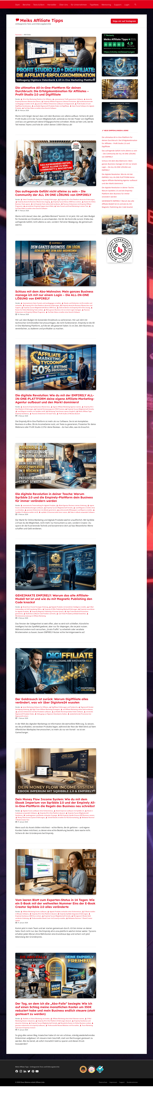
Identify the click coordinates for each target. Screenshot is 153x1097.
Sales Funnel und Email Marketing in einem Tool (72, 206)
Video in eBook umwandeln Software (82, 512)
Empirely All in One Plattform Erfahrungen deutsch (54, 1021)
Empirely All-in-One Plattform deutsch (52, 813)
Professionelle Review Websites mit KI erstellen (63, 1025)
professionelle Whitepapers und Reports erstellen (75, 510)
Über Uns (63, 4)
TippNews (94, 4)
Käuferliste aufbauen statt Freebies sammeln (41, 614)
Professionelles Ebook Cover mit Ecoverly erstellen (48, 918)
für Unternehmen (79, 4)
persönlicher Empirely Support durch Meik (39, 206)
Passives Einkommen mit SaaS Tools (44, 414)
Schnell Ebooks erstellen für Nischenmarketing (63, 817)
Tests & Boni (38, 4)
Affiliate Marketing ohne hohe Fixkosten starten (68, 1019)
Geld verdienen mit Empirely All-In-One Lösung (74, 308)
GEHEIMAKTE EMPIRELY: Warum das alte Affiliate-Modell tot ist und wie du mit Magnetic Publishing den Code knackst (53, 599)
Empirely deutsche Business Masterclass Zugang (34, 202)
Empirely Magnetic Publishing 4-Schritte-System (48, 611)
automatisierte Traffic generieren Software (69, 99)
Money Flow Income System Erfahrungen (31, 817)
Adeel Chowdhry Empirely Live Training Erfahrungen (40, 199)
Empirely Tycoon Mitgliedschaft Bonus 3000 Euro (40, 308)
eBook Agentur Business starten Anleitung (72, 505)
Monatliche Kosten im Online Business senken (75, 1023)
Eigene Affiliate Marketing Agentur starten (67, 407)
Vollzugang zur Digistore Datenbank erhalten (52, 714)
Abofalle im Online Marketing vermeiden (36, 1019)
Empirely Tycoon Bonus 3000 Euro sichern (67, 202)
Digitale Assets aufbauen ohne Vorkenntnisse (38, 811)
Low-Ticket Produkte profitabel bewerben (72, 614)
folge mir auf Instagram (124, 21)
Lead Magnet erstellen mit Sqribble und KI (31, 411)
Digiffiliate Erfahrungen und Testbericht (64, 707)
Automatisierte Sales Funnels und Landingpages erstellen (42, 303)
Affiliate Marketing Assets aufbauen (34, 912)
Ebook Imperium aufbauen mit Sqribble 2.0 (70, 811)
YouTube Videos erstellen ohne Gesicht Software (40, 108)
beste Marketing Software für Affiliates (35, 707)
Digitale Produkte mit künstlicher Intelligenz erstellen (68, 607)
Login (126, 4)
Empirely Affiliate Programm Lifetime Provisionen (60, 101)
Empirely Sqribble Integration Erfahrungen (74, 914)
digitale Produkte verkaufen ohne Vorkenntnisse (65, 912)
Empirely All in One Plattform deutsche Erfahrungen (77, 199)
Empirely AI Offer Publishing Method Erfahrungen (61, 609)
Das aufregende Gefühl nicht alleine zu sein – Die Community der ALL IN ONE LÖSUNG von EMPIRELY (53, 193)
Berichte (26, 4)
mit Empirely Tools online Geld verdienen (46, 204)
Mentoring (106, 4)
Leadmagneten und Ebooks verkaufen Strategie (41, 815)
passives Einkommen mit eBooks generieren (41, 510)
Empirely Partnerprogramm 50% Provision (50, 409)
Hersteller (51, 4)
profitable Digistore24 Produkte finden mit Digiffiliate (51, 106)
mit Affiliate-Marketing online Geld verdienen (78, 709)
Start (17, 4)
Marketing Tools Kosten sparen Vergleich (61, 411)
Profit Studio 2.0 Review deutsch (69, 414)
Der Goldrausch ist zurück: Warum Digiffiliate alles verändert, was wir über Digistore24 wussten (51, 700)
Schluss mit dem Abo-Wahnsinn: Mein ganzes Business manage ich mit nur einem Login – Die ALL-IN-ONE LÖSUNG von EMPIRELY (54, 295)
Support (117, 4)
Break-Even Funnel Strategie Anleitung (35, 607)
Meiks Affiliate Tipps (41, 20)
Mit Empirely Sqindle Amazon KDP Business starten (77, 815)
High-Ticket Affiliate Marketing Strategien (46, 709)
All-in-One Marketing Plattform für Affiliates (37, 99)
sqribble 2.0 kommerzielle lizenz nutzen (54, 512)
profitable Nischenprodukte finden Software (68, 712)
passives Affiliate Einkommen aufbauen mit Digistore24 (55, 104)
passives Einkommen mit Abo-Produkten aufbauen (34, 712)
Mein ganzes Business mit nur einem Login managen (63, 310)
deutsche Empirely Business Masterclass (36, 407)
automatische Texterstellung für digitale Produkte (39, 505)
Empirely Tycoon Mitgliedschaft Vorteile (80, 409)
